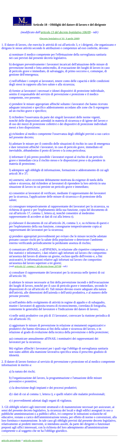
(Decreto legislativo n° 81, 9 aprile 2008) (59, 38)
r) (10, 249)
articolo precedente (11, 440)
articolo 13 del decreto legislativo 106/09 (66, 32)
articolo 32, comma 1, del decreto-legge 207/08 (38, 266)
